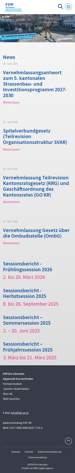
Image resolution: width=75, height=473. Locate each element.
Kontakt (29, 451)
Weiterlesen (11, 102)
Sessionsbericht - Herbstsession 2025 (24, 293)
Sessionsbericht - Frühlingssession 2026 (27, 266)
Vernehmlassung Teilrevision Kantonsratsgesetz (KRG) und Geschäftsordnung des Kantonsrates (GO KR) (36, 186)
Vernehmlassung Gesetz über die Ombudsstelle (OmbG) (36, 233)
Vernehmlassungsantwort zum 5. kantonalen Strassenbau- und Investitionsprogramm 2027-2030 (35, 83)
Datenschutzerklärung (49, 451)
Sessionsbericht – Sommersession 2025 (27, 320)
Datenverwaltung (37, 457)
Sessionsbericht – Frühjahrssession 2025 (28, 346)
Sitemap (15, 451)
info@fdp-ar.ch (20, 413)
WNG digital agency (43, 468)
